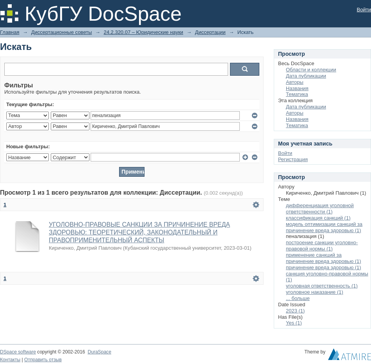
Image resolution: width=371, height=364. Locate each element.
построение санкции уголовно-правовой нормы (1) (322, 246)
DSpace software (18, 352)
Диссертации (210, 32)
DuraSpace (99, 352)
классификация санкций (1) (318, 218)
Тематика (297, 94)
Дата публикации (306, 76)
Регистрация (293, 159)
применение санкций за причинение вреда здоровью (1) (323, 258)
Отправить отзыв (43, 359)
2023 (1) (295, 311)
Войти (364, 9)
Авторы (294, 82)
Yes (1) (294, 323)
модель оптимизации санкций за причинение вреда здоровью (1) (324, 227)
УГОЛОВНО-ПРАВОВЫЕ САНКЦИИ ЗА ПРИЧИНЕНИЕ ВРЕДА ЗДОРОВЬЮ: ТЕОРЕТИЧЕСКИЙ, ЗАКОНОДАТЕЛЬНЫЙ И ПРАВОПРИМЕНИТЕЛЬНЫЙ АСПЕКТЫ (139, 232)
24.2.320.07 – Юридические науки (143, 32)
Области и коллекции (311, 70)
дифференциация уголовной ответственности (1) (320, 208)
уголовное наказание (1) (314, 292)
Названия (297, 88)
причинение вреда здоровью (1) (323, 267)
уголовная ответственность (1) (322, 286)
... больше (298, 298)
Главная (9, 32)
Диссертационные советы (61, 32)
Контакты (10, 359)
